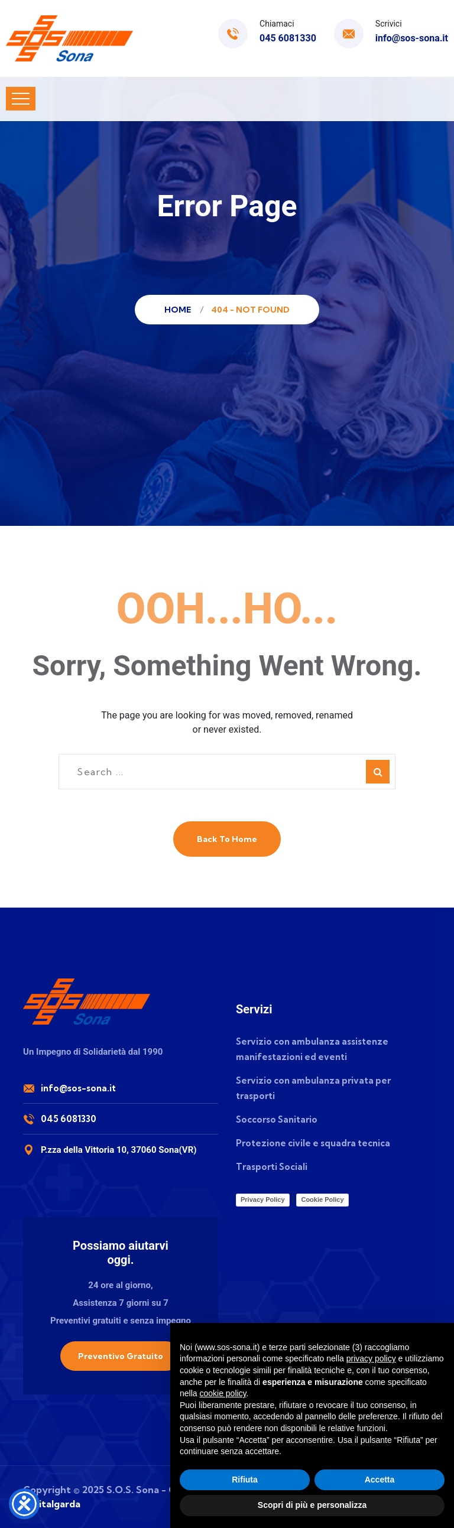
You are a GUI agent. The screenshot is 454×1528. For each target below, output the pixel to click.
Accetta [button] (380, 1479)
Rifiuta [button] (245, 1479)
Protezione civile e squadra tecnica (313, 1143)
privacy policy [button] (371, 1358)
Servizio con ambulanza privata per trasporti (313, 1088)
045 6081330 (288, 38)
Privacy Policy (263, 1199)
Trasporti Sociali (271, 1166)
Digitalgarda (51, 1504)
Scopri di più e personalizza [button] (312, 1505)
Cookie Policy (322, 1199)
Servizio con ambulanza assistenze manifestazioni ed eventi (312, 1049)
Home (179, 309)
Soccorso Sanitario (276, 1119)
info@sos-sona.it (411, 38)
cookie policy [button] (222, 1393)
